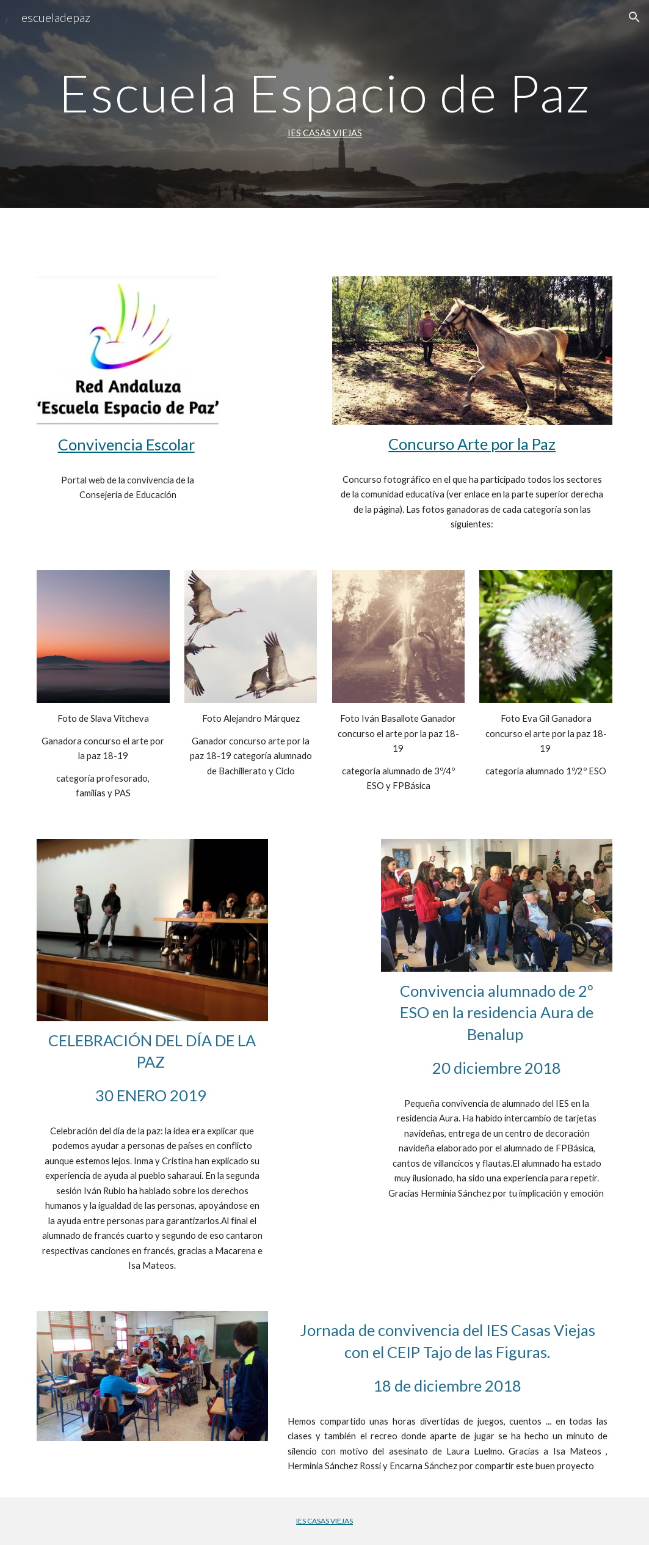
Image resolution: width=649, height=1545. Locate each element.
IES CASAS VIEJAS (325, 133)
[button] (634, 17)
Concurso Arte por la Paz (472, 444)
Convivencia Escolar (126, 444)
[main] (324, 104)
